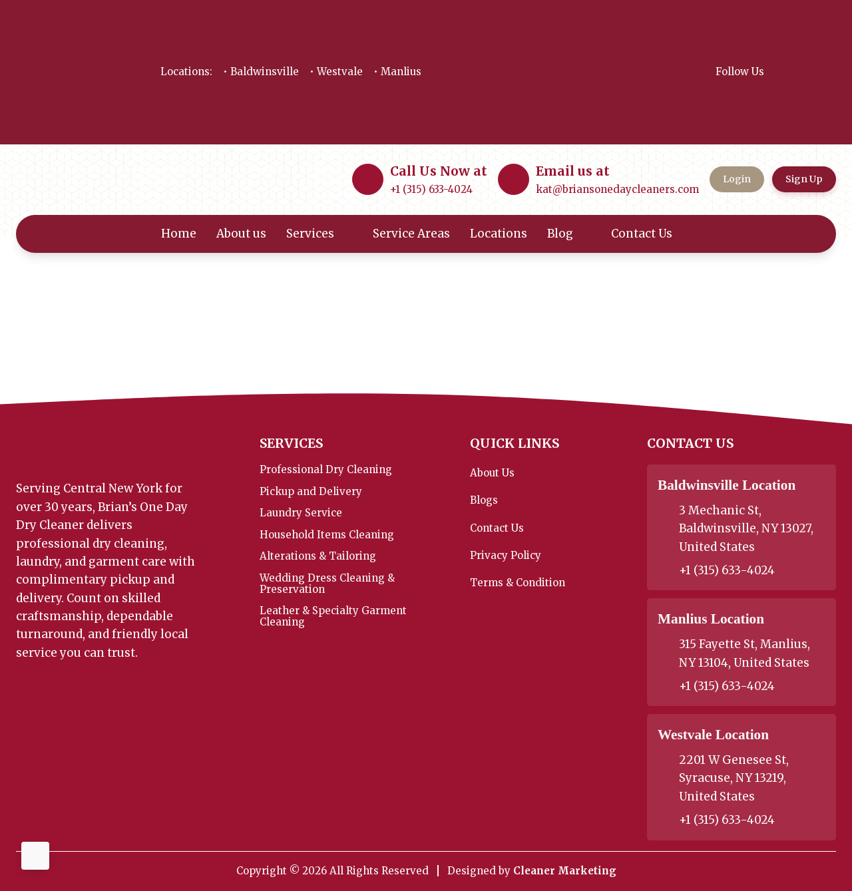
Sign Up (804, 179)
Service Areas (411, 233)
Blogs (484, 500)
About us (241, 233)
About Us (492, 472)
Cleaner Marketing (564, 870)
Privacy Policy (505, 555)
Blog (569, 233)
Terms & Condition (517, 582)
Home (178, 233)
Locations (498, 233)
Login (737, 179)
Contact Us (651, 233)
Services (319, 233)
